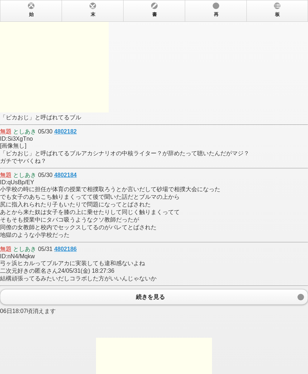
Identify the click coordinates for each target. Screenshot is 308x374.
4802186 (65, 249)
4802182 (65, 131)
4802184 (65, 175)
